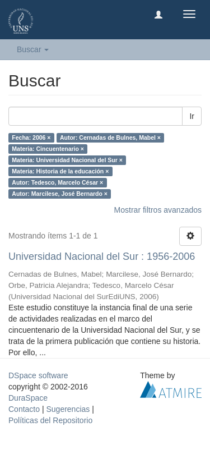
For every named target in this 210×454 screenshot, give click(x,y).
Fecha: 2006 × (31, 137)
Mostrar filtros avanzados (158, 209)
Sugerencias (68, 409)
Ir (191, 116)
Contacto (24, 409)
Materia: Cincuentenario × (48, 148)
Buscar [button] (33, 49)
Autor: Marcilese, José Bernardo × (60, 193)
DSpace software (38, 375)
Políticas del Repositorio (50, 420)
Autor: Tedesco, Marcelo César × (57, 182)
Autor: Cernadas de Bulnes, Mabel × (110, 137)
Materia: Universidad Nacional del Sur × (67, 160)
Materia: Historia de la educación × (60, 171)
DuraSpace (28, 397)
